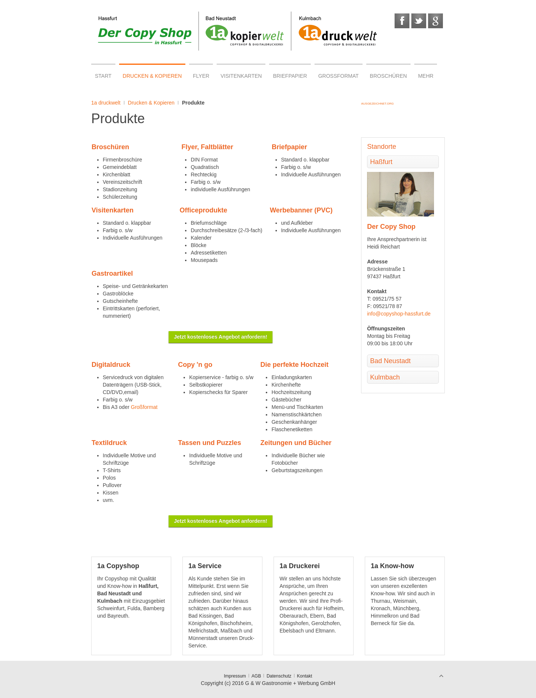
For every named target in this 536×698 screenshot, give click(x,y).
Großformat (144, 407)
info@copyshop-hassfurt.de (399, 314)
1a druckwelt (106, 103)
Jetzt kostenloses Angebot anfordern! (220, 337)
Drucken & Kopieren (151, 103)
